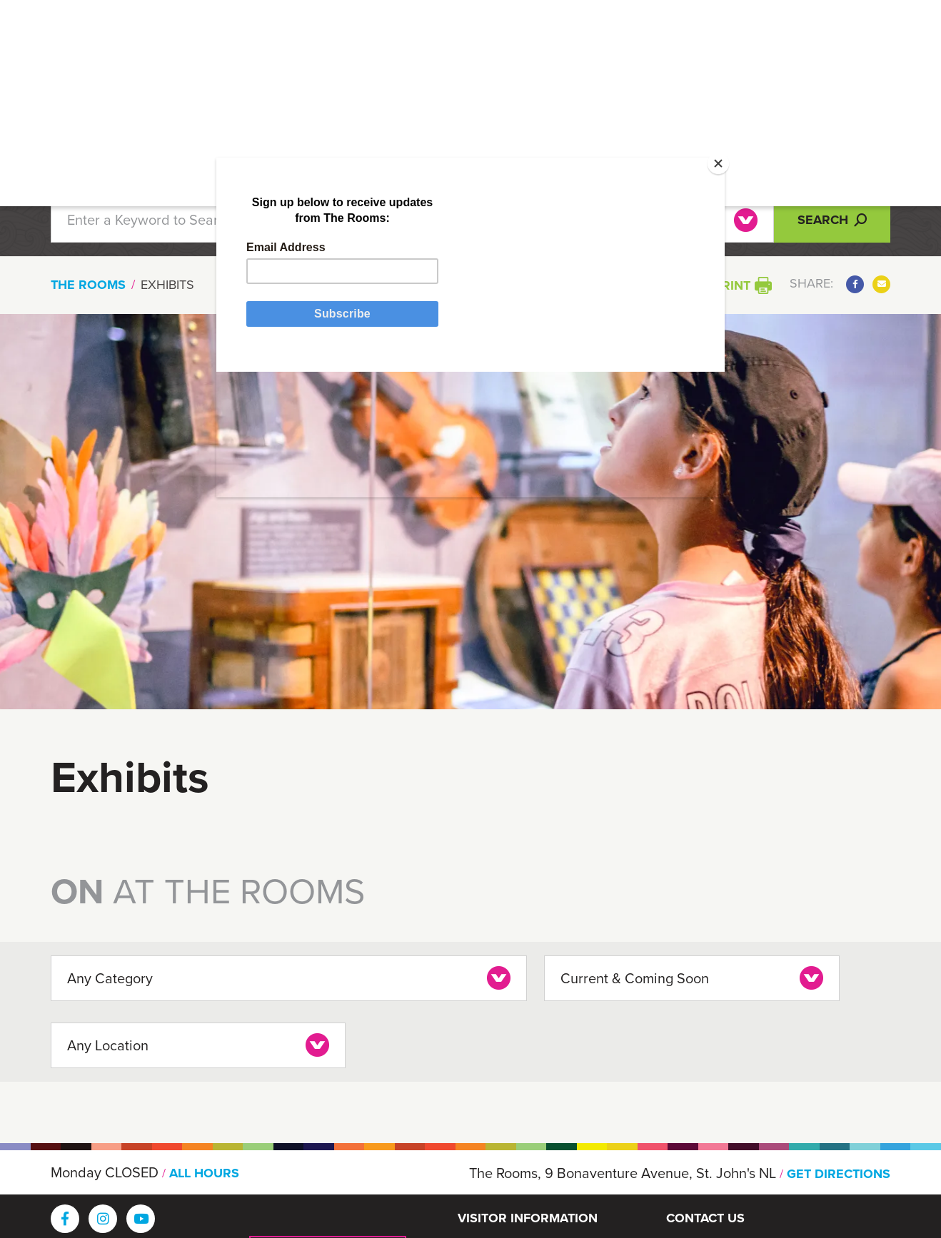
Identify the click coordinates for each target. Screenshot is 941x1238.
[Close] (682, 189)
